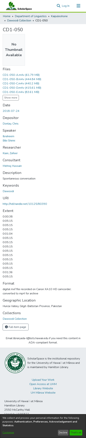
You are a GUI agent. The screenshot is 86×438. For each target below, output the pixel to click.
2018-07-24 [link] (11, 111)
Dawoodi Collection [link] (19, 20)
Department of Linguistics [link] (31, 16)
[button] (58, 6)
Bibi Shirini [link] (9, 141)
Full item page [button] (15, 327)
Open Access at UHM (43, 384)
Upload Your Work (43, 380)
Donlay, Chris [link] (11, 124)
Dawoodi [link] (8, 191)
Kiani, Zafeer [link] (10, 153)
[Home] (18, 5)
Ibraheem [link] (8, 136)
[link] (21, 75)
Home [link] (7, 16)
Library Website (43, 388)
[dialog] (43, 426)
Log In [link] (66, 6)
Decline (63, 432)
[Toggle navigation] (78, 5)
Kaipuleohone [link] (59, 16)
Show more (10, 97)
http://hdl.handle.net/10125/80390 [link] (25, 204)
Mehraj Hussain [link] (12, 166)
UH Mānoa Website (43, 393)
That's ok (76, 432)
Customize (8, 432)
